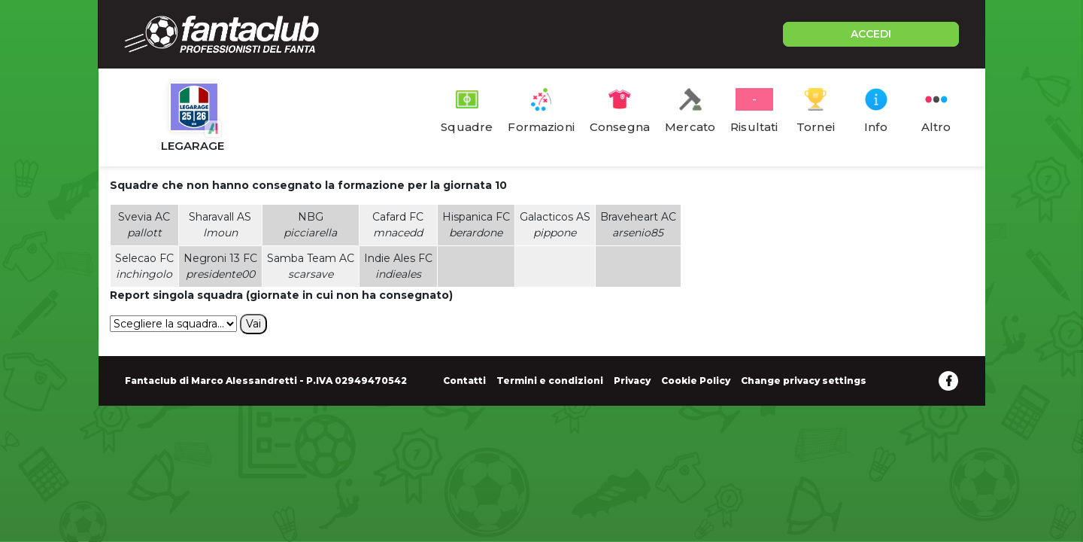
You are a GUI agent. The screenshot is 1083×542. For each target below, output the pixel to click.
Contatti (464, 380)
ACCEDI (871, 34)
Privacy (632, 380)
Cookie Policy (695, 380)
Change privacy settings (803, 380)
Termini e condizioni (549, 380)
